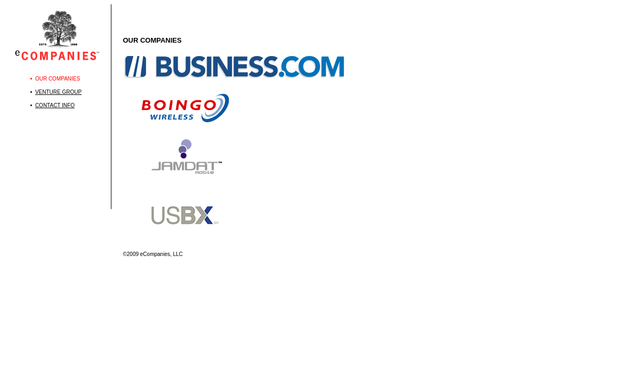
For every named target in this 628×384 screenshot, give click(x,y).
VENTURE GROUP (58, 92)
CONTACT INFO (55, 105)
